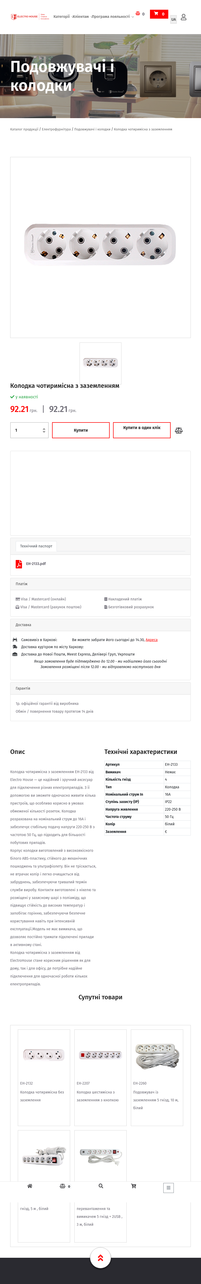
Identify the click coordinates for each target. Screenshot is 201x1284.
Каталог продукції (24, 129)
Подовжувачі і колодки (92, 129)
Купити (81, 430)
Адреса (152, 640)
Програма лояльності (111, 17)
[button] (23, 493)
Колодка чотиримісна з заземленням (143, 129)
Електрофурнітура (56, 129)
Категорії (61, 17)
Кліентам (81, 17)
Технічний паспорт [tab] (36, 546)
